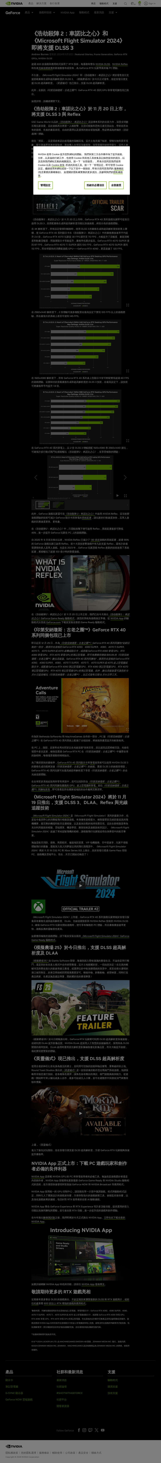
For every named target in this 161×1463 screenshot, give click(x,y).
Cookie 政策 (58, 165)
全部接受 (116, 185)
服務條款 (119, 168)
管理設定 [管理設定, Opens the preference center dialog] (45, 185)
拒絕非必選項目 (95, 185)
